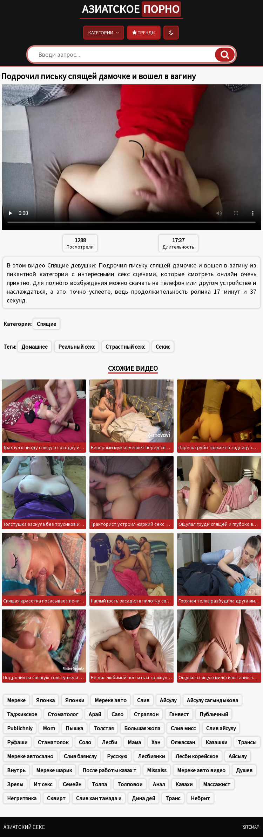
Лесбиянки (151, 756)
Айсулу (168, 700)
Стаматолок (53, 742)
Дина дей (143, 798)
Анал (159, 784)
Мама (134, 742)
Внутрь (16, 770)
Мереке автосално (30, 756)
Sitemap (251, 827)
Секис (163, 346)
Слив (143, 700)
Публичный (214, 714)
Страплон (146, 714)
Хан (155, 742)
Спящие (46, 323)
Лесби (109, 742)
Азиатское (131, 9)
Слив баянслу (80, 756)
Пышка (74, 728)
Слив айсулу (221, 728)
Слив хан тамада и (98, 798)
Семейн (72, 784)
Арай (95, 714)
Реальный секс (76, 346)
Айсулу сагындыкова (212, 700)
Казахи (184, 784)
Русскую (117, 756)
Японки (74, 700)
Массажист (216, 784)
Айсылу (238, 756)
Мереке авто (111, 700)
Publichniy (19, 728)
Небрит (200, 798)
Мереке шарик (54, 770)
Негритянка (21, 798)
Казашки (216, 742)
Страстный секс (125, 346)
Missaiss (157, 770)
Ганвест (179, 714)
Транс (173, 798)
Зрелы (15, 784)
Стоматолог (63, 714)
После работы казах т (109, 770)
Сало (117, 714)
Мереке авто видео (201, 770)
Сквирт (56, 798)
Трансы (247, 742)
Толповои (129, 784)
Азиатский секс (24, 827)
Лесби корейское (196, 756)
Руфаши (17, 742)
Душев (244, 770)
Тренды (143, 32)
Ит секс (43, 784)
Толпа (99, 784)
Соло (85, 742)
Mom (49, 728)
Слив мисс (183, 728)
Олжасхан (183, 742)
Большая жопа (142, 728)
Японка (45, 700)
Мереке (16, 700)
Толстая (104, 728)
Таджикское (22, 714)
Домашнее (34, 346)
